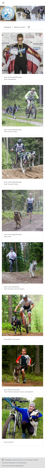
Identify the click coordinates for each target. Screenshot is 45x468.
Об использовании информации (13, 466)
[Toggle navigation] (3, 2)
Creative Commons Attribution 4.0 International (20, 461)
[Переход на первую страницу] (8, 13)
